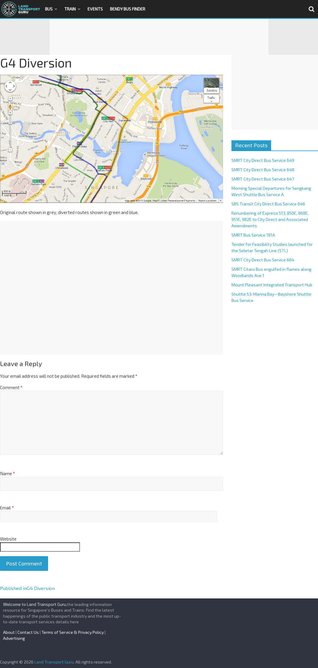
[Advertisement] (159, 37)
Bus (49, 8)
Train (70, 8)
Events (95, 8)
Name (7, 473)
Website (8, 538)
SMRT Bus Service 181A (253, 234)
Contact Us (28, 632)
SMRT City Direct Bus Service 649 (262, 160)
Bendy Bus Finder (127, 8)
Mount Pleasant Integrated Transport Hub (271, 284)
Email (7, 507)
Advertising (14, 638)
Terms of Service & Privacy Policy (72, 632)
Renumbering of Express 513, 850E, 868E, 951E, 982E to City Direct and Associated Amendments (270, 219)
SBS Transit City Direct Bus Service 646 (268, 203)
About (9, 632)
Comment (11, 387)
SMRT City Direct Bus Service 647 (262, 178)
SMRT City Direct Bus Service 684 (262, 259)
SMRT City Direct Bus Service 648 (262, 169)
